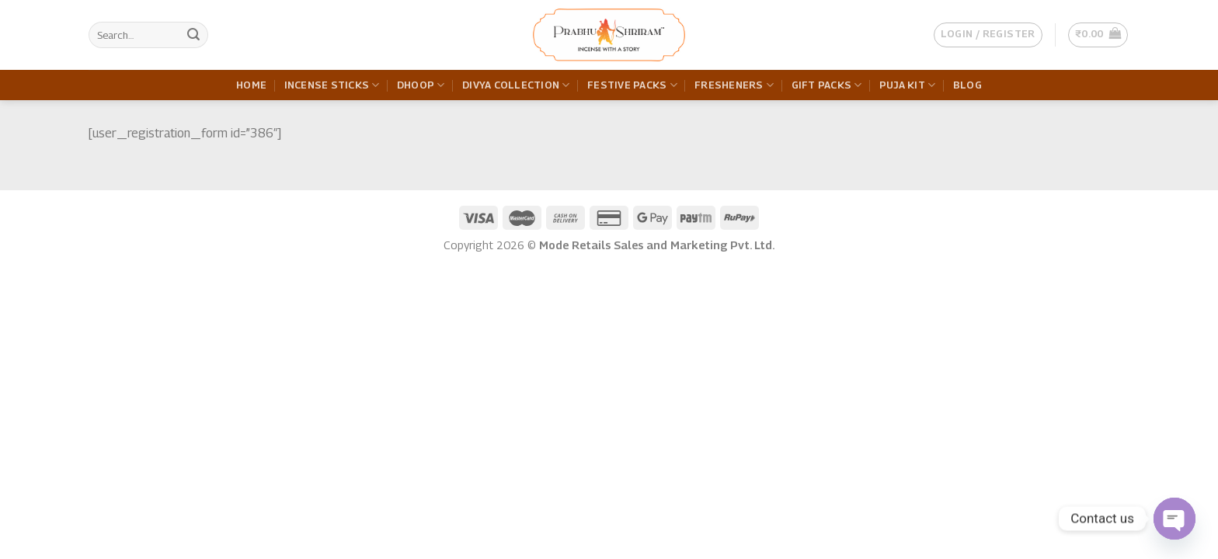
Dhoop (421, 85)
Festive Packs (632, 85)
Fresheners (734, 85)
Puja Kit (907, 85)
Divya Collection (516, 85)
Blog (967, 85)
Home (251, 85)
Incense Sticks (332, 85)
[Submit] (193, 35)
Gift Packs (827, 85)
